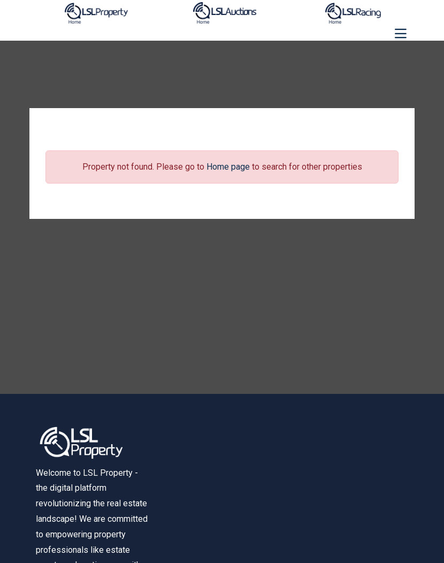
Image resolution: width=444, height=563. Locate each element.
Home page (228, 167)
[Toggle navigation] (401, 34)
